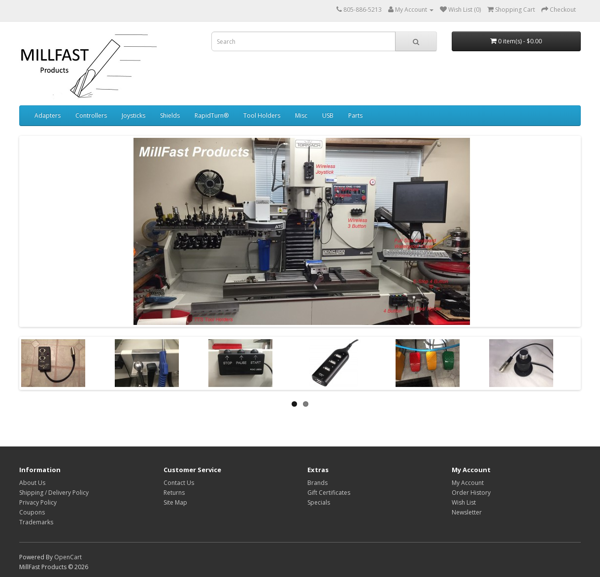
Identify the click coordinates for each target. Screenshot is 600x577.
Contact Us (179, 483)
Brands (317, 483)
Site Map (175, 502)
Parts (355, 115)
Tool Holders (261, 115)
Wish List (464, 502)
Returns (174, 492)
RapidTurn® (212, 115)
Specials (318, 502)
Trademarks (36, 522)
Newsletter (467, 512)
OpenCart (68, 557)
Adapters (47, 115)
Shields (170, 115)
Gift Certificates (328, 492)
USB (327, 115)
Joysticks (133, 115)
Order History (471, 492)
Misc (301, 115)
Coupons (32, 512)
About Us (32, 483)
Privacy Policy (38, 502)
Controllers (91, 115)
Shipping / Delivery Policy (54, 492)
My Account (468, 483)
